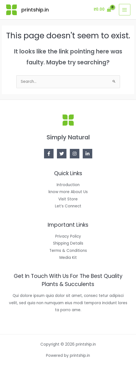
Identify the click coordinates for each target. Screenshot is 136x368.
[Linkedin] (87, 153)
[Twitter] (61, 153)
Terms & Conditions (68, 250)
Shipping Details (68, 243)
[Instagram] (74, 153)
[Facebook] (49, 153)
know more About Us (68, 191)
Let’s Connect (68, 206)
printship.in (35, 9)
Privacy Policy (68, 236)
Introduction (68, 184)
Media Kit (68, 257)
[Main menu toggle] (124, 9)
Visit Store (68, 199)
